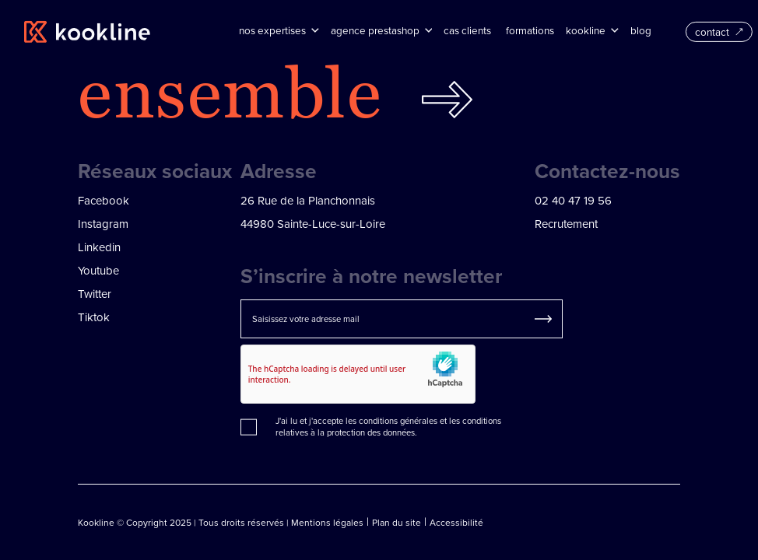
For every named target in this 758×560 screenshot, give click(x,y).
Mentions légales (327, 522)
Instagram (103, 223)
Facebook (103, 200)
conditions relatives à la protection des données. (388, 427)
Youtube (98, 270)
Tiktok (94, 317)
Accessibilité (456, 522)
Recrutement (566, 223)
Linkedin (99, 247)
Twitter (94, 293)
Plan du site (396, 522)
